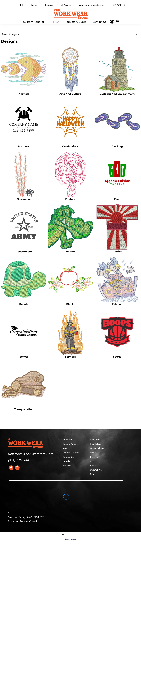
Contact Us (68, 457)
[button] (35, 22)
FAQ (65, 448)
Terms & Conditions (64, 535)
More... (93, 474)
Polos (93, 452)
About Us (67, 439)
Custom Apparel (70, 444)
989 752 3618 (119, 5)
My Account (66, 5)
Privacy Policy (79, 535)
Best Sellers (95, 444)
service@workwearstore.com (92, 5)
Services (49, 5)
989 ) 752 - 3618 (19, 460)
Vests (93, 465)
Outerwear (95, 457)
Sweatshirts (96, 470)
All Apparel (95, 439)
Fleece (93, 461)
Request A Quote (71, 452)
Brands (34, 5)
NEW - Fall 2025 (97, 448)
